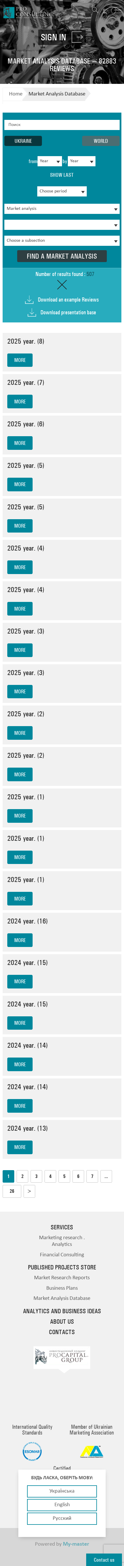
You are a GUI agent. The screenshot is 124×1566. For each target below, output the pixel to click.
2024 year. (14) (27, 1045)
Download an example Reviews (68, 299)
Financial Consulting (62, 1255)
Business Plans (62, 1288)
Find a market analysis (62, 256)
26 (12, 1191)
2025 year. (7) (25, 382)
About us (62, 1321)
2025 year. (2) (25, 713)
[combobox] (50, 161)
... (106, 1176)
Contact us (104, 1559)
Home (15, 94)
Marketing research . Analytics (62, 1241)
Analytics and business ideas (62, 1311)
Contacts (62, 1332)
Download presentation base (68, 312)
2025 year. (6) (25, 423)
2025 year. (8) (25, 341)
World (101, 141)
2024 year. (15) (27, 962)
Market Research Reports (62, 1278)
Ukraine (23, 141)
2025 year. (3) (25, 631)
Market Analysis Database (57, 94)
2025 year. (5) (25, 465)
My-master (76, 1544)
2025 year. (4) (25, 548)
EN (106, 11)
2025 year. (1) (25, 796)
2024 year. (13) (27, 1128)
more (20, 360)
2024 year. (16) (27, 921)
